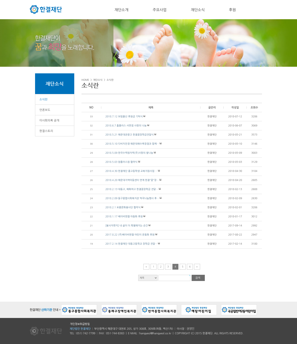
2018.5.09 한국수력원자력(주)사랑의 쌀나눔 (129, 153)
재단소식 (198, 10)
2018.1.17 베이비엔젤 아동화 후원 (124, 216)
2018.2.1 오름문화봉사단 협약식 (122, 207)
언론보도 (44, 109)
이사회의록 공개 (49, 120)
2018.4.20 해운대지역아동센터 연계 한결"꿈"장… (132, 180)
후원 (232, 10)
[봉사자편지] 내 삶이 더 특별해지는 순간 (126, 225)
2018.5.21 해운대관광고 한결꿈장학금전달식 (129, 134)
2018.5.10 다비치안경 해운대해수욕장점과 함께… (132, 144)
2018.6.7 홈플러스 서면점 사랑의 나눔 (126, 125)
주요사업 (160, 10)
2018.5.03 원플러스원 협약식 (121, 162)
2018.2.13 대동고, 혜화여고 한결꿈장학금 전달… (131, 189)
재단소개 (121, 10)
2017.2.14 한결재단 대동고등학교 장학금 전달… (131, 244)
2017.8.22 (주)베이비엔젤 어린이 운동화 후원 (129, 234)
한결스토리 (46, 131)
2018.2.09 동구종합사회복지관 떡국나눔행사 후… (132, 198)
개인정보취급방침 (80, 323)
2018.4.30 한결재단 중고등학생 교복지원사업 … (131, 171)
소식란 (43, 99)
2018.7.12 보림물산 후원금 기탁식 (124, 116)
